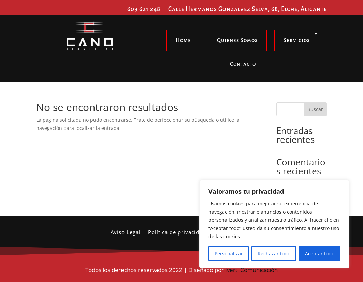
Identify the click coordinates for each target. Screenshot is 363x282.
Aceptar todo (319, 253)
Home (183, 40)
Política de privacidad (177, 233)
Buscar (315, 109)
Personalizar (229, 253)
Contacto (243, 64)
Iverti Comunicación (251, 270)
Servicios (297, 40)
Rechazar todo (274, 253)
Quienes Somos (237, 40)
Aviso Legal (126, 233)
